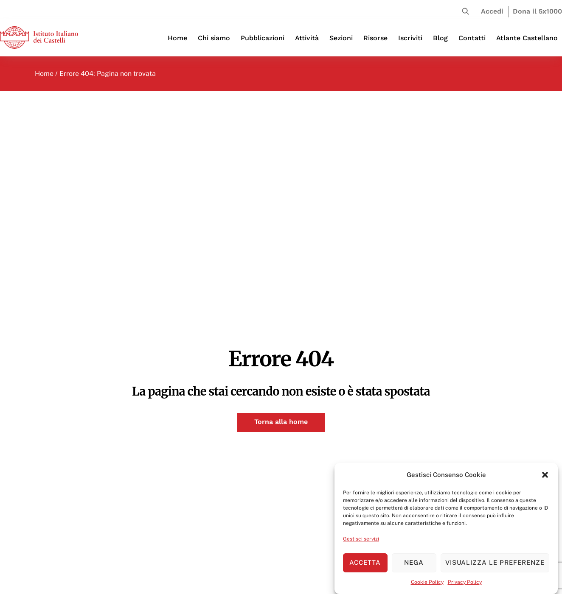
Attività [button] (307, 38)
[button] (545, 475)
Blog (440, 38)
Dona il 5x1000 (537, 11)
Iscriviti (410, 38)
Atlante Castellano (527, 38)
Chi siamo (214, 38)
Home (177, 38)
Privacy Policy (465, 582)
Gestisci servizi (361, 539)
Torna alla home (281, 422)
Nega (414, 562)
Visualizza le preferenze (495, 562)
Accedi (492, 11)
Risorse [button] (375, 38)
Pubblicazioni (262, 38)
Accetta (365, 562)
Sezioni (341, 38)
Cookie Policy (427, 582)
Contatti (472, 38)
